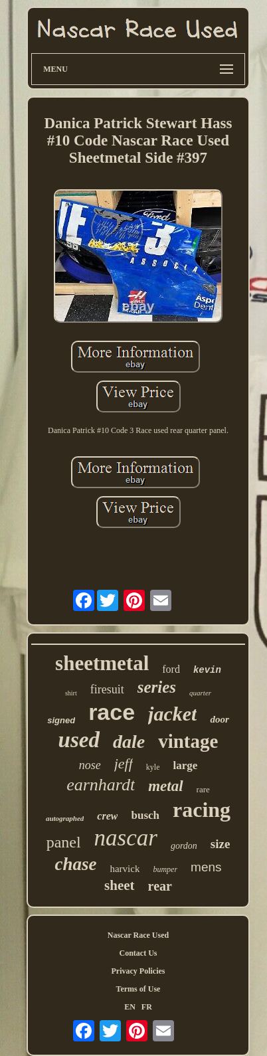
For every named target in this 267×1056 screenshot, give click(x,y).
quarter (200, 693)
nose (90, 765)
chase (75, 864)
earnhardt (100, 784)
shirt (71, 693)
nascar (125, 838)
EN (129, 1007)
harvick (124, 868)
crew (107, 816)
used (79, 740)
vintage (188, 741)
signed (61, 720)
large (185, 765)
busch (145, 815)
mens (206, 867)
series (156, 687)
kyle (153, 767)
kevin (207, 670)
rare (203, 789)
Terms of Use (138, 989)
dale (129, 741)
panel (63, 842)
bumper (165, 869)
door (219, 719)
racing (201, 810)
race (111, 712)
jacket (172, 714)
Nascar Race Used (138, 935)
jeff (123, 763)
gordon (184, 846)
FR (146, 1007)
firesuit (107, 689)
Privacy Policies (138, 971)
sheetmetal (102, 663)
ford (171, 669)
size (220, 844)
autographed (65, 818)
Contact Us (138, 953)
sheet (119, 885)
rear (160, 886)
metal (165, 786)
